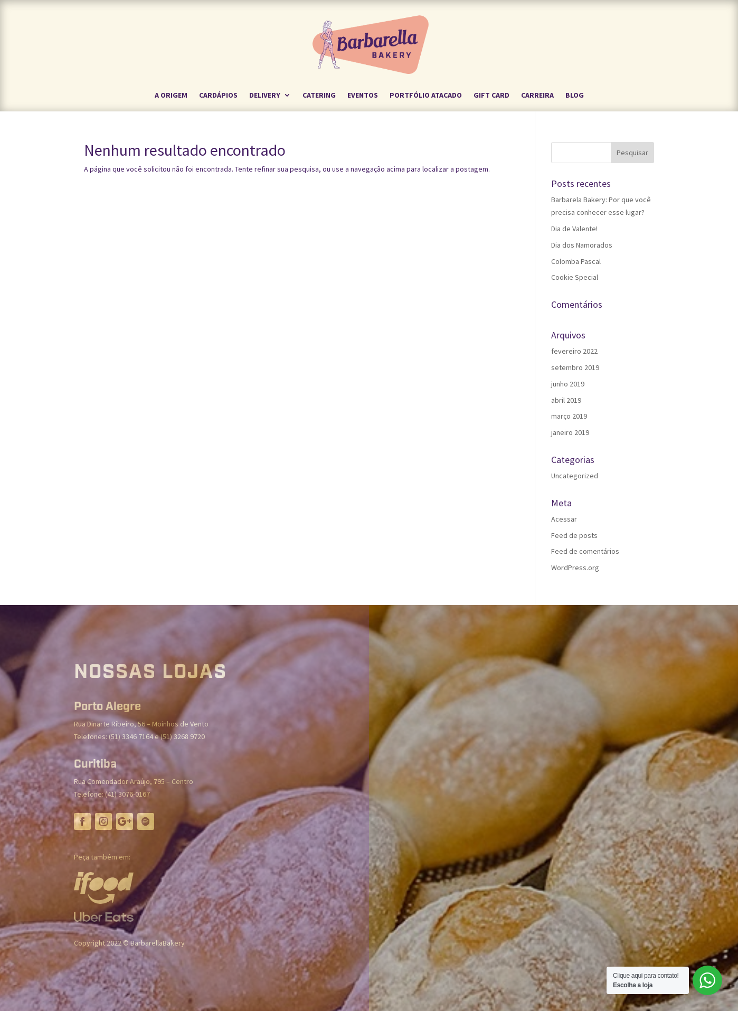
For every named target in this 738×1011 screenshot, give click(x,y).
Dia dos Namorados (581, 245)
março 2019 (569, 416)
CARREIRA (537, 95)
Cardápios (218, 95)
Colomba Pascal (576, 261)
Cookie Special (574, 277)
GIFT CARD (491, 95)
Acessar (564, 519)
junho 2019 (567, 384)
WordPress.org (575, 567)
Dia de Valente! (574, 228)
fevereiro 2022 (574, 351)
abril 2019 (566, 400)
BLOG (574, 95)
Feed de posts (574, 535)
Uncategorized (574, 475)
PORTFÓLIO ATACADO (426, 95)
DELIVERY (264, 95)
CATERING (319, 95)
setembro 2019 (575, 367)
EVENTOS (362, 95)
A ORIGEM (171, 95)
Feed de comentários (585, 551)
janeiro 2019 (570, 432)
